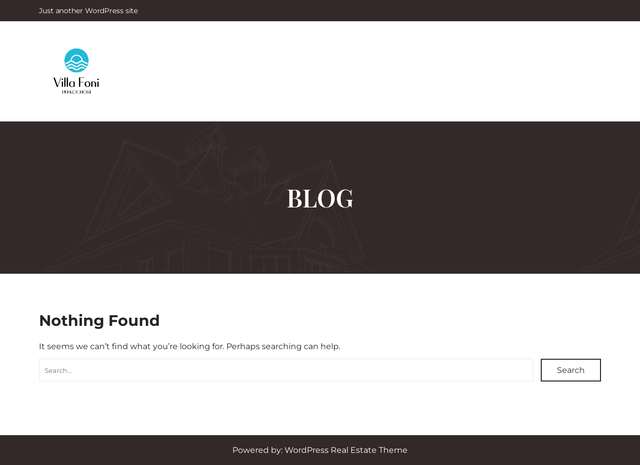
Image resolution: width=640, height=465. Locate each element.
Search (571, 370)
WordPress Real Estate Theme (346, 450)
